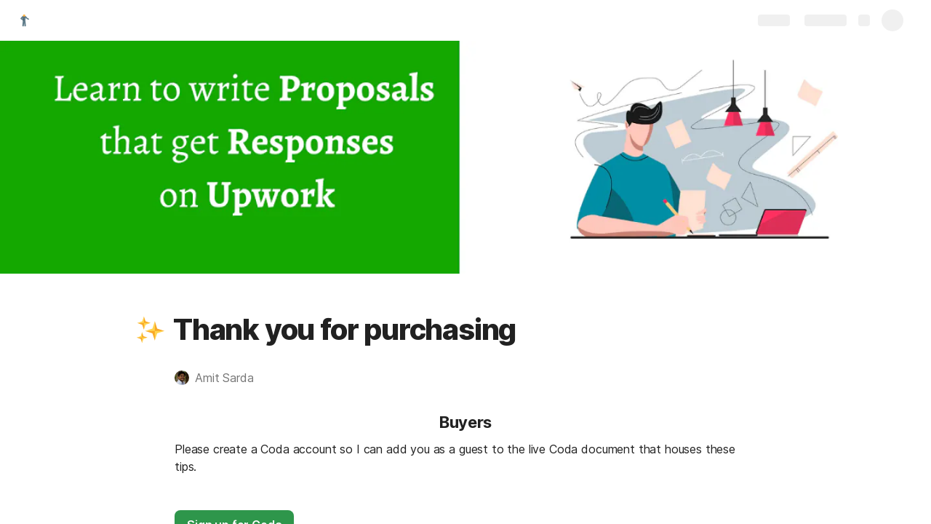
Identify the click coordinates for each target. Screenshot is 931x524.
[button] (150, 329)
